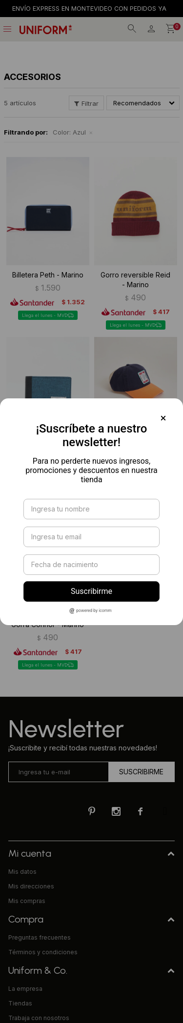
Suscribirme (91, 591)
